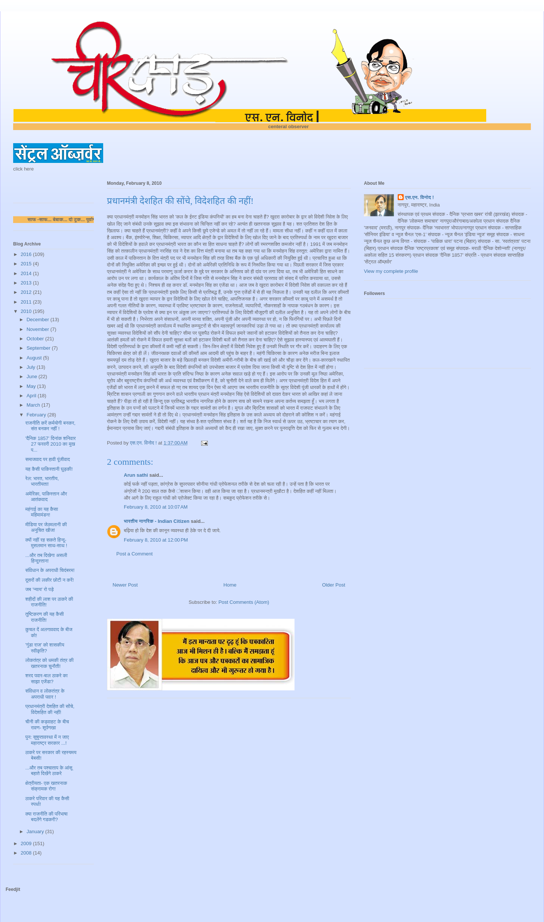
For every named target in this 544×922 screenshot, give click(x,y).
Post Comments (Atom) (243, 602)
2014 (27, 273)
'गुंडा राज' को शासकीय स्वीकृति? (44, 648)
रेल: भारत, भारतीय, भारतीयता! (42, 481)
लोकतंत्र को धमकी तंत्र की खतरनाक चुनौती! (49, 663)
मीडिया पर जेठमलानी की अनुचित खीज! (46, 527)
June (33, 376)
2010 (27, 311)
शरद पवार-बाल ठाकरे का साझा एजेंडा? (46, 678)
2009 (27, 843)
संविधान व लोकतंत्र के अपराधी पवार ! (45, 694)
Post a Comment (134, 554)
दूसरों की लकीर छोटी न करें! (49, 580)
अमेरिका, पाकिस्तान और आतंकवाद (46, 497)
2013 (27, 283)
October (36, 338)
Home (230, 585)
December (39, 319)
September (39, 348)
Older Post (333, 585)
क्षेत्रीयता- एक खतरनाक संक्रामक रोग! (46, 786)
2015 (27, 263)
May (32, 386)
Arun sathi (136, 475)
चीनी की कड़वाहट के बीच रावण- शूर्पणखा (47, 724)
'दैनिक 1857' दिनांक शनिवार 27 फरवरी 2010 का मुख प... (50, 444)
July (32, 367)
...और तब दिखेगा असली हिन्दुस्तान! (46, 558)
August (35, 358)
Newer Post (125, 585)
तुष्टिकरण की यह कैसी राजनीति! (44, 617)
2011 (27, 302)
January (36, 831)
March (34, 405)
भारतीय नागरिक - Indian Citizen (156, 521)
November (39, 329)
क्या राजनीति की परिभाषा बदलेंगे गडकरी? (46, 817)
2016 (27, 254)
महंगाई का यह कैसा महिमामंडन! (41, 512)
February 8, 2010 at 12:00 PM (156, 540)
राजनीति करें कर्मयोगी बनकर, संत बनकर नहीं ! (50, 426)
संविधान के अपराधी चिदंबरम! (49, 570)
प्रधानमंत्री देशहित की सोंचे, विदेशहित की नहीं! (49, 709)
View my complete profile (391, 271)
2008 (27, 853)
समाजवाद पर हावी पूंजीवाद (47, 459)
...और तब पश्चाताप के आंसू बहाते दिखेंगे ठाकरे (48, 771)
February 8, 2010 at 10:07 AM (156, 507)
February (37, 415)
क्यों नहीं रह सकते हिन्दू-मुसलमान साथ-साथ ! (46, 543)
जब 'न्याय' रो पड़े (39, 589)
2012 (27, 292)
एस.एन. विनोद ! (419, 197)
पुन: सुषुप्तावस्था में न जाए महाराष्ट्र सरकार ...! (47, 740)
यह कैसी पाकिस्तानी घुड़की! (48, 469)
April (32, 395)
